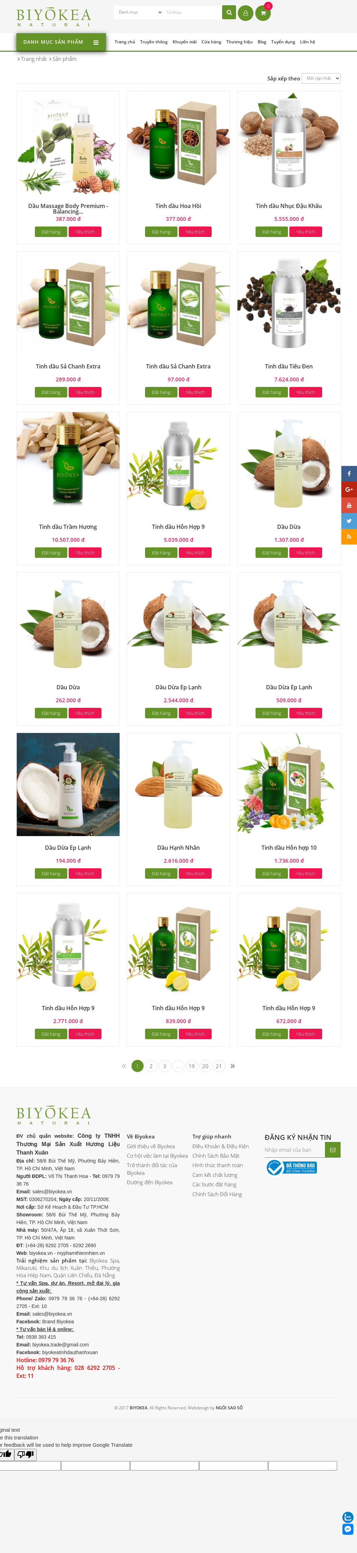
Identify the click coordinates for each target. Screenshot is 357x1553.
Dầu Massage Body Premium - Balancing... (68, 208)
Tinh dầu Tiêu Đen (289, 366)
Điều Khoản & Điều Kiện (220, 1146)
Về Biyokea (141, 1136)
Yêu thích (85, 232)
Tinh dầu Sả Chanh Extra (68, 366)
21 (219, 1066)
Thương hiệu (239, 42)
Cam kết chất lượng (214, 1174)
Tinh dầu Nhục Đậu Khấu (289, 206)
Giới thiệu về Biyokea (151, 1146)
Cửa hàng (211, 42)
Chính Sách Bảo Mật (216, 1155)
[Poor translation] (25, 1455)
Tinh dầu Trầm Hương (68, 527)
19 (192, 1066)
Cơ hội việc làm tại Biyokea (157, 1155)
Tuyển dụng (283, 42)
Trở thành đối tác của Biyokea (152, 1169)
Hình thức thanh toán (217, 1165)
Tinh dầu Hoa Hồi (178, 206)
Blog (262, 42)
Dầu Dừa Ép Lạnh (178, 687)
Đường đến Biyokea (150, 1182)
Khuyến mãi (185, 42)
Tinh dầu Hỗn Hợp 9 (178, 527)
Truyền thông (154, 42)
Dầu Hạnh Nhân (178, 847)
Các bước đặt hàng (214, 1184)
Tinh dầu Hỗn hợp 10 (289, 847)
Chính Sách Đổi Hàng (217, 1194)
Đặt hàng (51, 232)
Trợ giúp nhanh (211, 1136)
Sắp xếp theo (283, 78)
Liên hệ (307, 42)
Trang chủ (125, 42)
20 (205, 1066)
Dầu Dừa (289, 527)
